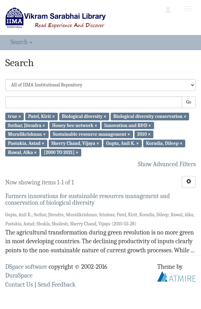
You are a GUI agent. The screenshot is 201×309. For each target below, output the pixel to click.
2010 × (144, 134)
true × (14, 116)
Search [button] (22, 42)
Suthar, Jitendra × (26, 125)
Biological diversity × (84, 116)
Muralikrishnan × (27, 134)
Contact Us (19, 284)
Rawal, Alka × (22, 152)
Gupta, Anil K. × (122, 143)
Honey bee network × (74, 125)
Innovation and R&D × (127, 125)
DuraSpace (19, 275)
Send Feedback (57, 284)
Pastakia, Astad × (26, 143)
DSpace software (26, 267)
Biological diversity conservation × (149, 116)
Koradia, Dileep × (164, 143)
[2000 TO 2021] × (61, 152)
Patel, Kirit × (41, 116)
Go (188, 102)
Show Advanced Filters (167, 164)
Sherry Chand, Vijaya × (75, 143)
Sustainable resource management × (91, 134)
